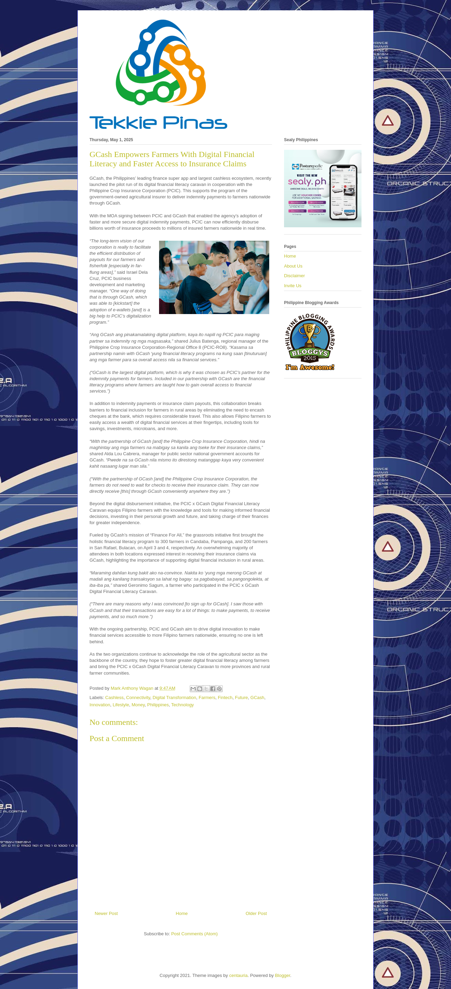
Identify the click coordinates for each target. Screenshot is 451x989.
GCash (257, 697)
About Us (293, 266)
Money (138, 704)
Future (241, 697)
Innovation (100, 704)
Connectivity (138, 697)
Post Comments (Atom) (194, 933)
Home (182, 913)
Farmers (207, 697)
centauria (238, 975)
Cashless (114, 697)
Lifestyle (121, 704)
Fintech (225, 697)
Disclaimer (294, 275)
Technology (182, 704)
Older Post (256, 913)
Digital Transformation (174, 697)
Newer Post (106, 913)
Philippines (158, 704)
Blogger (282, 975)
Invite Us (293, 285)
